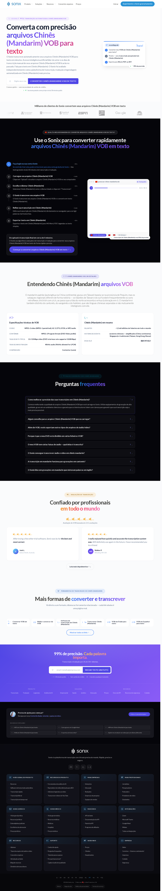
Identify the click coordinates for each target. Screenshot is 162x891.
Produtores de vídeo (128, 796)
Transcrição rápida (16, 792)
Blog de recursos (15, 863)
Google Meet (126, 823)
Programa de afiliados (92, 827)
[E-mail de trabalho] (69, 670)
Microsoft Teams (127, 819)
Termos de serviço (97, 886)
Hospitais (51, 827)
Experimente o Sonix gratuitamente (137, 4)
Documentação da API (92, 819)
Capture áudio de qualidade (57, 863)
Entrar (115, 4)
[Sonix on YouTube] (89, 767)
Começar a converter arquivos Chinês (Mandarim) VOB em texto (42, 249)
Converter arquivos (65, 4)
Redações (88, 792)
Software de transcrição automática (21, 788)
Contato (124, 859)
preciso (108, 757)
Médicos (50, 823)
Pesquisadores (127, 788)
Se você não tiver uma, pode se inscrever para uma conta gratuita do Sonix (41, 167)
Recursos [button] (50, 4)
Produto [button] (27, 4)
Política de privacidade (82, 886)
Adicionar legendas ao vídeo (57, 792)
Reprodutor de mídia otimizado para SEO (61, 788)
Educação (88, 788)
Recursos (13, 784)
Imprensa (125, 855)
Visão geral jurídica (16, 816)
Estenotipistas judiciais (17, 823)
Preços (78, 4)
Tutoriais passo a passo (55, 855)
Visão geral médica (54, 816)
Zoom (124, 816)
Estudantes (125, 799)
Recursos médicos (53, 819)
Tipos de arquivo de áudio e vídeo (21, 851)
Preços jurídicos (15, 831)
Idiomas (13, 847)
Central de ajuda (53, 847)
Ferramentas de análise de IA (57, 784)
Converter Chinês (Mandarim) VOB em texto (53, 81)
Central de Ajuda (36, 716)
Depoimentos (89, 855)
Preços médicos (53, 831)
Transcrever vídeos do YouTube (58, 796)
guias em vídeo (55, 716)
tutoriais (46, 716)
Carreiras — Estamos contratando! (133, 851)
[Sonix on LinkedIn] (83, 767)
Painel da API (89, 823)
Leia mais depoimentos (80, 567)
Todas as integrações (129, 831)
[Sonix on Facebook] (71, 767)
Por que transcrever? (54, 859)
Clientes (87, 851)
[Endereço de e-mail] (20, 81)
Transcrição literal (16, 796)
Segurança (125, 863)
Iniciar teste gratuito (96, 670)
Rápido (101, 757)
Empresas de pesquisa (92, 796)
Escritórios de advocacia (18, 827)
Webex (124, 827)
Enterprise (88, 784)
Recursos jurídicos (16, 819)
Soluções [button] (38, 4)
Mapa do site (68, 886)
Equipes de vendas (91, 799)
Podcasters (125, 792)
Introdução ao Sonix (16, 859)
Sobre (124, 847)
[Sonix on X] (77, 767)
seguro (80, 760)
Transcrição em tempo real (18, 799)
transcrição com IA (74, 757)
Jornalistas (125, 784)
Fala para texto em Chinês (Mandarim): (32, 66)
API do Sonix (89, 816)
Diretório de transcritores (18, 866)
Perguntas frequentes (55, 851)
